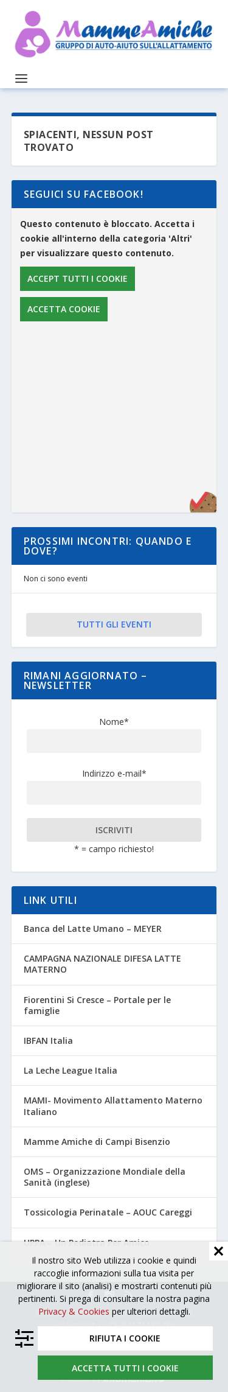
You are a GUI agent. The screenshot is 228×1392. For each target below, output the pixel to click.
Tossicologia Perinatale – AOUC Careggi (108, 1212)
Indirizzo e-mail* (114, 773)
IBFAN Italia (48, 1040)
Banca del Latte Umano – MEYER (93, 928)
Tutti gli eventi (114, 624)
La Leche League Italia (70, 1070)
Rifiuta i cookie (125, 1338)
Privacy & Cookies (73, 1311)
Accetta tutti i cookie (125, 1368)
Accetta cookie (63, 309)
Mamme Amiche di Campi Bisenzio (97, 1141)
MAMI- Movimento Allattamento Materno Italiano (113, 1105)
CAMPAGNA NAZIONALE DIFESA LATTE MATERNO (102, 964)
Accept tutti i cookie (77, 278)
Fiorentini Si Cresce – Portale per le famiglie (97, 1005)
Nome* (114, 721)
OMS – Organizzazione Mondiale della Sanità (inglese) (104, 1177)
